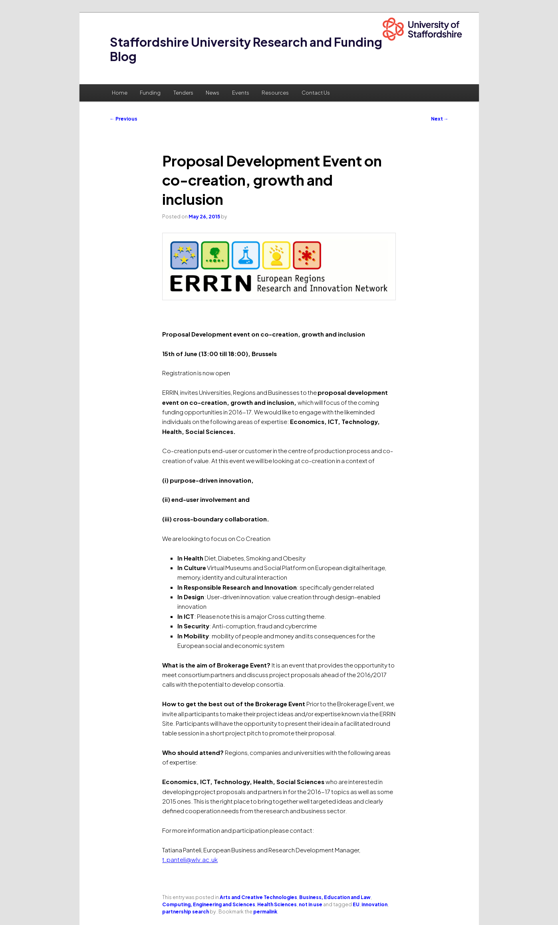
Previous (123, 119)
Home (119, 92)
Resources (275, 92)
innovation (374, 904)
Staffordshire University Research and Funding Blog (246, 49)
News (212, 92)
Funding (150, 92)
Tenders (183, 92)
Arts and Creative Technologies (258, 897)
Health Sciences (277, 904)
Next (440, 119)
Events (240, 92)
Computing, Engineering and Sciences (208, 904)
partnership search (185, 912)
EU (356, 904)
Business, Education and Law (335, 897)
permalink (265, 912)
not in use (310, 904)
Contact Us (316, 92)
